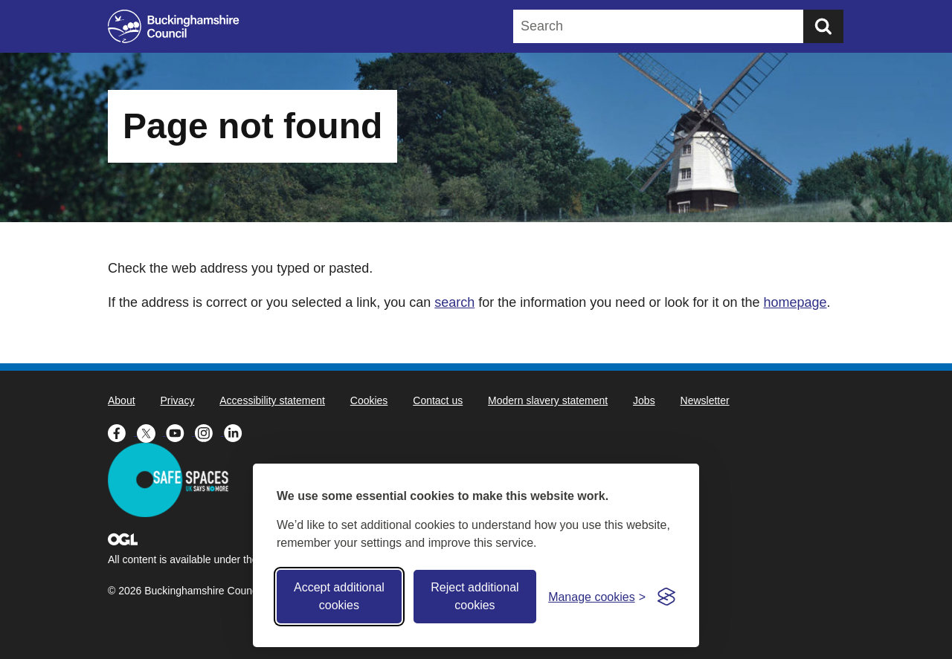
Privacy (177, 400)
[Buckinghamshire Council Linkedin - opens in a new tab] (237, 432)
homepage (794, 302)
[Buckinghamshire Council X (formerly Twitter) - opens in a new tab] (151, 432)
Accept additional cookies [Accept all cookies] (339, 596)
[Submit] (823, 26)
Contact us (438, 400)
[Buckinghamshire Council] (173, 26)
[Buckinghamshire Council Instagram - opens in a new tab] (209, 432)
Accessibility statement (272, 400)
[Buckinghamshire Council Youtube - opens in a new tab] (180, 432)
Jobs (644, 400)
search (454, 302)
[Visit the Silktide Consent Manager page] (666, 597)
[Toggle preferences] (597, 597)
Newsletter (705, 400)
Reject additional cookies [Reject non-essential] (474, 596)
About (121, 400)
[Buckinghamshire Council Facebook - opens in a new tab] (122, 432)
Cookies (369, 400)
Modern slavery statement (548, 400)
